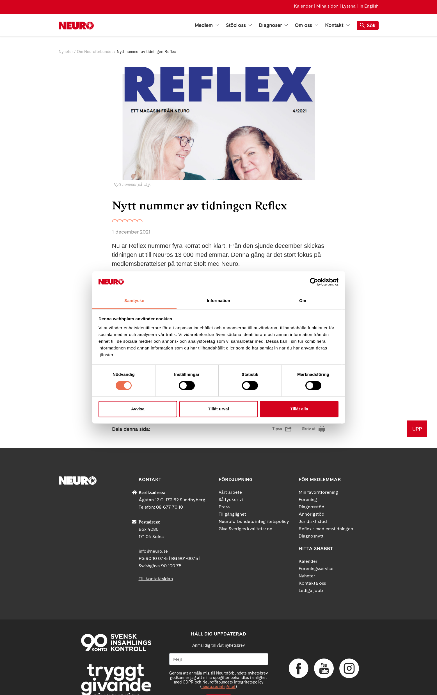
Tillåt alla (299, 408)
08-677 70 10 (169, 485)
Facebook (298, 646)
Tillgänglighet (232, 492)
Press (224, 485)
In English (369, 6)
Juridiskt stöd (313, 499)
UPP (417, 407)
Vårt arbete (230, 470)
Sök (368, 25)
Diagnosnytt (311, 514)
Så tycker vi (231, 477)
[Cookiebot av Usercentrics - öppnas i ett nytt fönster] (313, 282)
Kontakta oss (312, 561)
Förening (308, 477)
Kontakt (337, 25)
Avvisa (138, 408)
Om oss (306, 25)
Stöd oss (239, 25)
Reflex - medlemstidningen (326, 506)
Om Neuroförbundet (95, 51)
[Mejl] (218, 637)
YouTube (324, 646)
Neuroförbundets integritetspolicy (254, 499)
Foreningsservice (316, 546)
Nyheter (66, 51)
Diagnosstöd (311, 485)
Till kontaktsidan (156, 556)
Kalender (303, 6)
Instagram (349, 646)
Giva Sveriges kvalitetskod (246, 506)
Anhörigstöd (311, 492)
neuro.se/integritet (218, 664)
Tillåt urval (218, 408)
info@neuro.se (153, 529)
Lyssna (349, 6)
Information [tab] (218, 300)
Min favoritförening (318, 470)
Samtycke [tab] (134, 300)
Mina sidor (327, 6)
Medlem (207, 25)
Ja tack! (218, 678)
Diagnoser (273, 25)
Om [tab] (302, 300)
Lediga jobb (311, 568)
